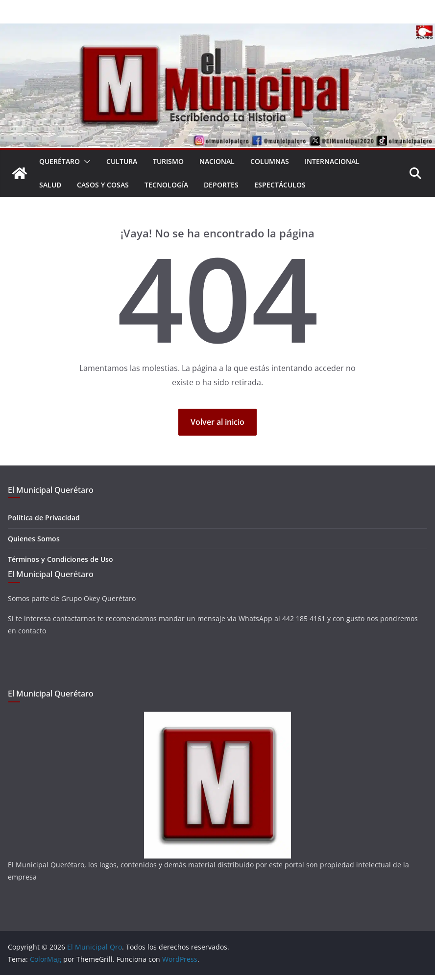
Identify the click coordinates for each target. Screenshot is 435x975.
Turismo (168, 161)
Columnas (269, 161)
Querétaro (59, 161)
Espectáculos (280, 184)
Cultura (121, 161)
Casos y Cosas (103, 184)
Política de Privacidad (44, 517)
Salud (50, 184)
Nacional (217, 161)
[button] (85, 161)
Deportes (221, 184)
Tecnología (166, 184)
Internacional (332, 161)
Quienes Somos (34, 538)
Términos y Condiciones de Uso (60, 559)
